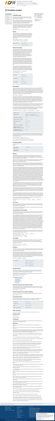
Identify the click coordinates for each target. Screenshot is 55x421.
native (27, 29)
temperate (20, 39)
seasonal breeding (31, 110)
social (15, 200)
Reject (43, 418)
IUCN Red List (15, 301)
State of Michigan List (17, 307)
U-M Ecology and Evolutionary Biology (10, 410)
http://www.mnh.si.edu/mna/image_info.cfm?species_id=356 (32, 398)
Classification (8, 22)
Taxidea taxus (35, 248)
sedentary (33, 199)
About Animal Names (19, 410)
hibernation (39, 199)
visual (22, 236)
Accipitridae (31, 265)
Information (8, 14)
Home (5, 7)
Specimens (8, 19)
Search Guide (24, 5)
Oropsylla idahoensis (16, 271)
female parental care (24, 137)
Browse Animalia (19, 407)
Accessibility (18, 416)
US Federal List (16, 303)
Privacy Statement (19, 417)
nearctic (22, 29)
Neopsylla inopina (17, 279)
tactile (23, 233)
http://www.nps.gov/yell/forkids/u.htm (22, 400)
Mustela (29, 248)
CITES (14, 305)
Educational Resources (20, 411)
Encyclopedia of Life (15, 315)
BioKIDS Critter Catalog (16, 317)
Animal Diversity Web (24, 1)
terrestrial (26, 39)
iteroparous (24, 110)
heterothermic (24, 71)
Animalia (8, 7)
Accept (39, 418)
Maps (7, 21)
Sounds (7, 17)
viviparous (37, 110)
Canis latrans (23, 248)
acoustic (27, 233)
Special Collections (19, 412)
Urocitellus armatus (12, 7)
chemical (31, 233)
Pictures (7, 15)
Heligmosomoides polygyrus (19, 278)
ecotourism (21, 289)
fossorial (24, 199)
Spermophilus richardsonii (38, 207)
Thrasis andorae (24, 271)
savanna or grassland (23, 40)
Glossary (18, 413)
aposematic (24, 258)
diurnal (29, 199)
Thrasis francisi (30, 271)
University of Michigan (8, 407)
